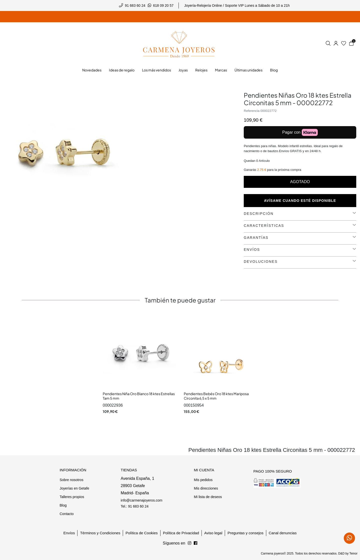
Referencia (252, 111)
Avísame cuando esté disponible (300, 201)
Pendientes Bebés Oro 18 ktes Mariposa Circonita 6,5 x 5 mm (216, 395)
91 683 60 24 (135, 5)
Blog (63, 505)
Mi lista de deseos (208, 497)
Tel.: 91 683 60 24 (134, 506)
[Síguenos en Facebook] (189, 543)
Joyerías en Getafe (74, 488)
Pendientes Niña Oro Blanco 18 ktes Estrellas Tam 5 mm (139, 395)
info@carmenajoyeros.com (141, 500)
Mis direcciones (206, 488)
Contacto (67, 514)
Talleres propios (72, 497)
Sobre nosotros (71, 480)
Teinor (353, 553)
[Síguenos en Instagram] (195, 543)
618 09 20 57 (163, 5)
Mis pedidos (203, 480)
